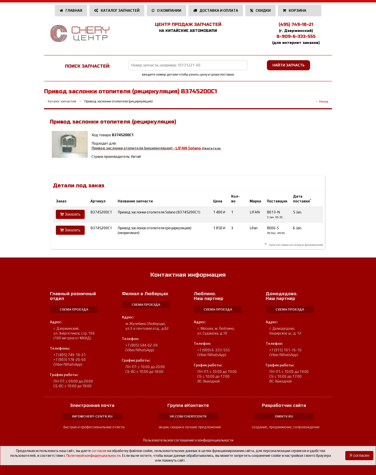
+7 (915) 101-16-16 (285, 350)
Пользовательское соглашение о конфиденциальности (188, 440)
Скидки (260, 10)
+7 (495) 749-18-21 (69, 355)
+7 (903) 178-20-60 (69, 360)
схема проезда (74, 309)
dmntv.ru (284, 416)
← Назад (321, 101)
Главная (71, 10)
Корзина (295, 10)
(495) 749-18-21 (296, 24)
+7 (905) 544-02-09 (141, 345)
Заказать (70, 214)
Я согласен (359, 455)
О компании (167, 10)
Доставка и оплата (215, 10)
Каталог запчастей (117, 10)
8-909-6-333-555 (296, 36)
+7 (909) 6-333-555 (213, 350)
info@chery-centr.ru (92, 416)
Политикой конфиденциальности (93, 455)
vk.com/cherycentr (188, 416)
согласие (99, 451)
